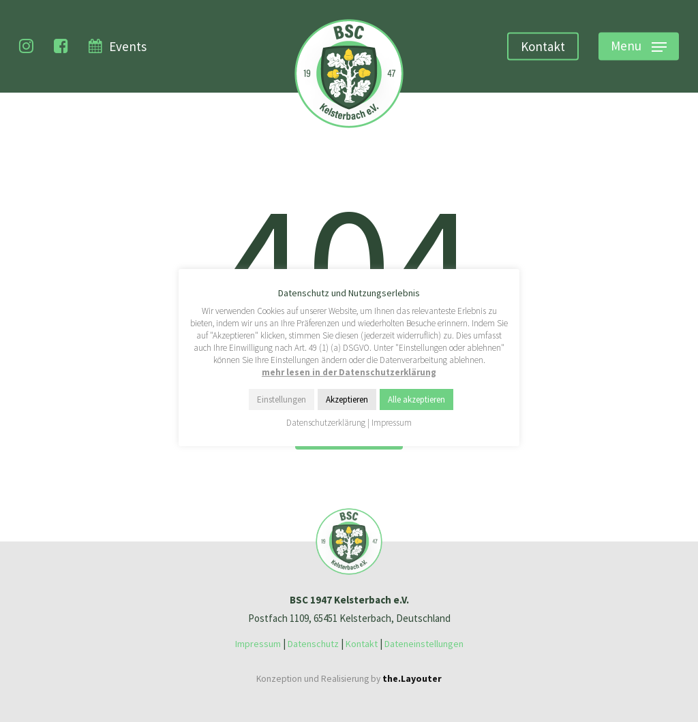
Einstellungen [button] (281, 399)
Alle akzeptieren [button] (416, 399)
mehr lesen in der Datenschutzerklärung (349, 372)
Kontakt (362, 644)
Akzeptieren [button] (347, 399)
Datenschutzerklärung (325, 422)
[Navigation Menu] (638, 47)
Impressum (258, 644)
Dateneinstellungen (424, 644)
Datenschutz (313, 644)
